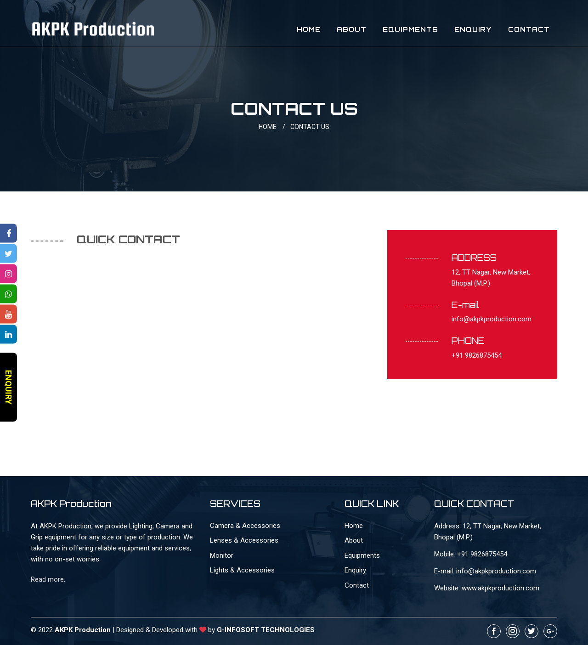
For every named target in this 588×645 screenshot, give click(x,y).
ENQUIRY (8, 387)
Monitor (221, 555)
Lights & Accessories (242, 570)
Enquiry (473, 29)
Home (309, 29)
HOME (274, 126)
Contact (529, 29)
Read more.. (49, 579)
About (352, 29)
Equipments (410, 29)
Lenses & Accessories (244, 540)
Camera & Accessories (245, 526)
